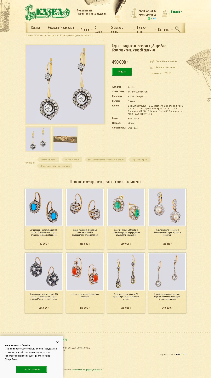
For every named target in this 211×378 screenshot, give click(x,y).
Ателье (85, 29)
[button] (57, 342)
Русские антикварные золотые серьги (106, 159)
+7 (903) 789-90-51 (146, 15)
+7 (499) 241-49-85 (146, 11)
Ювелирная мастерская (61, 29)
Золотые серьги (72, 159)
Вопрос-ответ (141, 30)
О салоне (99, 30)
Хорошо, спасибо (31, 369)
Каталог (35, 29)
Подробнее (11, 359)
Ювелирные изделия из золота (55, 166)
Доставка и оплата (116, 30)
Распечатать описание (163, 61)
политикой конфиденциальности (87, 369)
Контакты (163, 29)
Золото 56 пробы (48, 159)
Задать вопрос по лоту (163, 67)
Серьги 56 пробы (140, 159)
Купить (122, 71)
